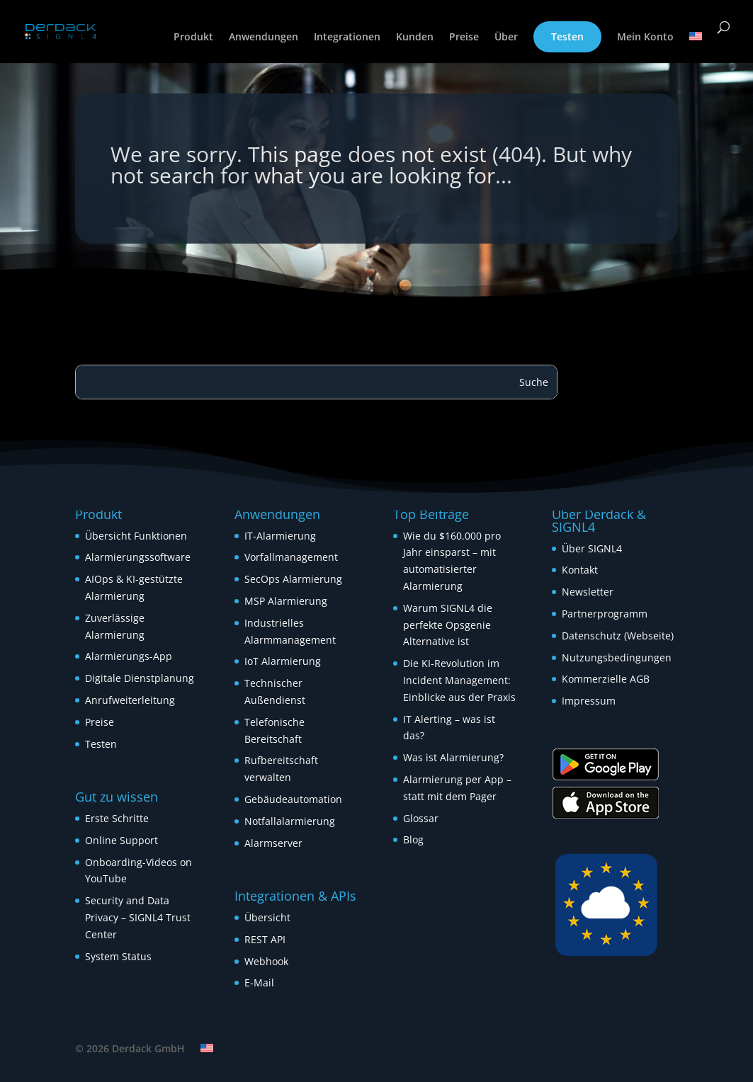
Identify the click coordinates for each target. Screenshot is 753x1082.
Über (506, 37)
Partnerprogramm (604, 613)
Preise (464, 37)
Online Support (121, 840)
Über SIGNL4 (592, 548)
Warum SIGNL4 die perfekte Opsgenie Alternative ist (447, 625)
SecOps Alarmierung (293, 579)
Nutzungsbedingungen (617, 657)
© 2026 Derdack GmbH (130, 1048)
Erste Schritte (117, 818)
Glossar (420, 818)
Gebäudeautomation (293, 799)
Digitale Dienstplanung (139, 678)
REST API (264, 939)
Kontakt (580, 569)
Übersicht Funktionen (136, 535)
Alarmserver (273, 843)
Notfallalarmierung (289, 821)
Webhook (266, 961)
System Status (118, 956)
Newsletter (587, 591)
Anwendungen (263, 37)
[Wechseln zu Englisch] (695, 47)
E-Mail (259, 982)
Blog (413, 839)
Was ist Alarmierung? (453, 757)
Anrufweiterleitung (130, 700)
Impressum (589, 700)
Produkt (193, 37)
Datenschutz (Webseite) (618, 635)
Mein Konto (645, 37)
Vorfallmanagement (291, 557)
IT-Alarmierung (280, 535)
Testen (567, 36)
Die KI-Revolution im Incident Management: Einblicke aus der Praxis (459, 680)
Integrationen (347, 37)
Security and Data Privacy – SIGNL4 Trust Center (138, 917)
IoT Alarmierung (282, 661)
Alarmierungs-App (128, 656)
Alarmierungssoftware (138, 557)
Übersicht (267, 917)
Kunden (415, 37)
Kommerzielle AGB (606, 678)
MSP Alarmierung (285, 601)
